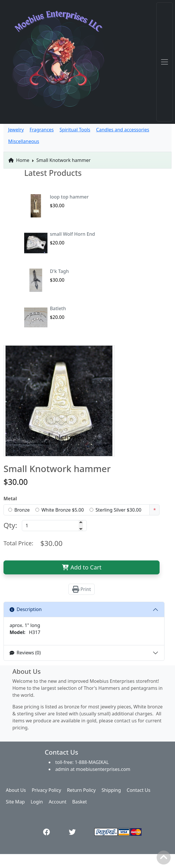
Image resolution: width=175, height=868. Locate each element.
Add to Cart (82, 567)
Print (81, 589)
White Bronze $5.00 (62, 510)
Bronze (22, 510)
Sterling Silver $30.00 (118, 510)
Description (26, 609)
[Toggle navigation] (164, 62)
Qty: (10, 525)
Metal (10, 498)
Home (18, 160)
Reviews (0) (25, 652)
